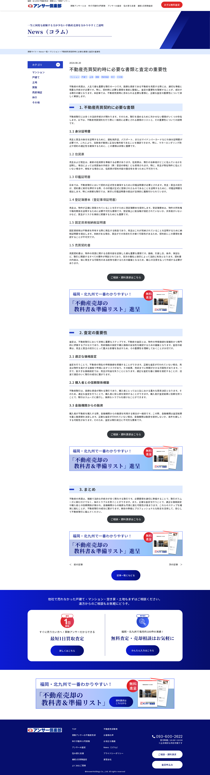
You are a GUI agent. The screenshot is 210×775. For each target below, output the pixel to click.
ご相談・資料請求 (167, 754)
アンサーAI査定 (114, 5)
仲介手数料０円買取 (81, 741)
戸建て (36, 77)
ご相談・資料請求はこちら (126, 277)
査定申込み (167, 764)
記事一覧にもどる (126, 575)
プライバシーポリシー (113, 753)
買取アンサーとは (78, 5)
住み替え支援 (130, 5)
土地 (34, 82)
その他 (36, 102)
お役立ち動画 (110, 741)
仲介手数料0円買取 (96, 5)
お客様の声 (108, 735)
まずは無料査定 (172, 4)
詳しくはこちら (67, 650)
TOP (74, 729)
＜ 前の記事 (76, 564)
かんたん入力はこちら (142, 650)
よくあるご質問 (79, 766)
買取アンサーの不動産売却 (84, 735)
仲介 (34, 97)
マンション (38, 72)
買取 (34, 87)
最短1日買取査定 (145, 5)
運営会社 (108, 759)
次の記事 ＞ (176, 564)
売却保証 (37, 92)
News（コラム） (111, 747)
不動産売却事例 (110, 729)
